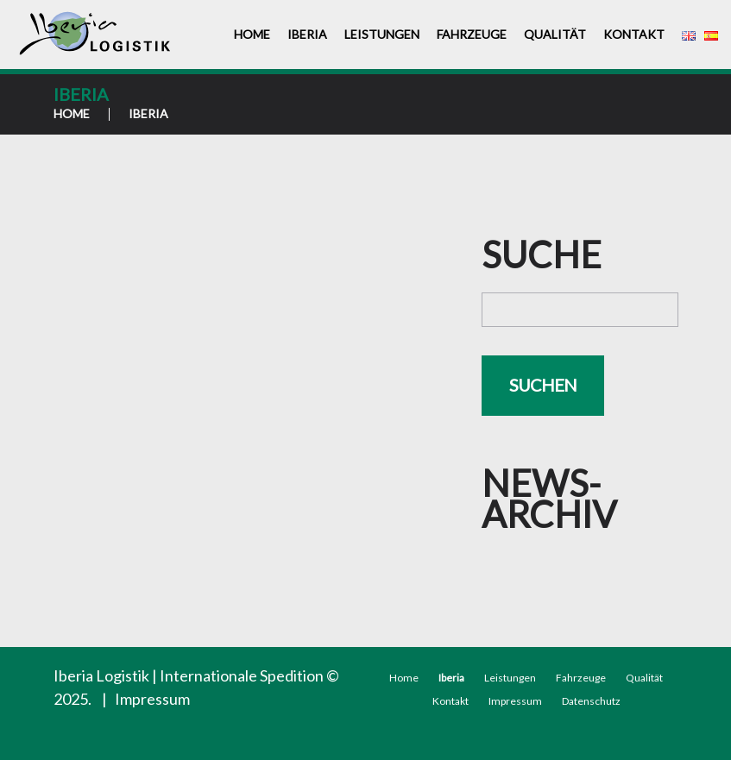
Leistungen (381, 34)
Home (252, 34)
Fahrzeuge (472, 34)
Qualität (555, 34)
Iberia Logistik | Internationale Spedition (189, 675)
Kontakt (634, 34)
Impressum (152, 698)
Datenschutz (591, 700)
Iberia (307, 34)
